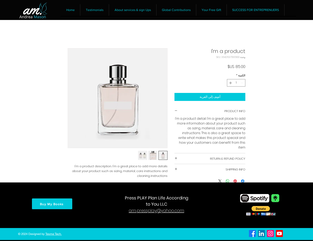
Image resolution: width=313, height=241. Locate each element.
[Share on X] (220, 181)
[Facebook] (252, 233)
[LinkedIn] (261, 233)
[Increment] (230, 82)
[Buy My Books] (52, 204)
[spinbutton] (236, 82)
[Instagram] (270, 233)
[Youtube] (279, 233)
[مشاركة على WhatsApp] (227, 181)
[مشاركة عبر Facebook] (242, 181)
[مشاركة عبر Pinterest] (235, 181)
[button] (260, 210)
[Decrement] (242, 82)
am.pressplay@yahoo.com (156, 210)
